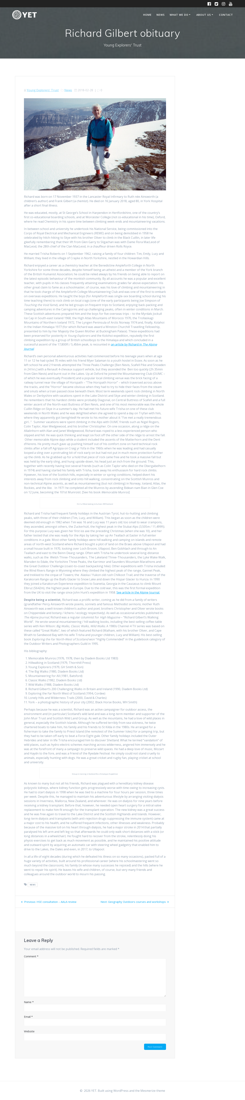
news (33, 884)
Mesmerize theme (152, 1091)
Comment (31, 960)
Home (147, 14)
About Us (203, 14)
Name (29, 1006)
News (161, 14)
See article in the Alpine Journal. (138, 592)
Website (29, 1035)
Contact (226, 14)
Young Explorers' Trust (43, 90)
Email (28, 1021)
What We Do (179, 14)
